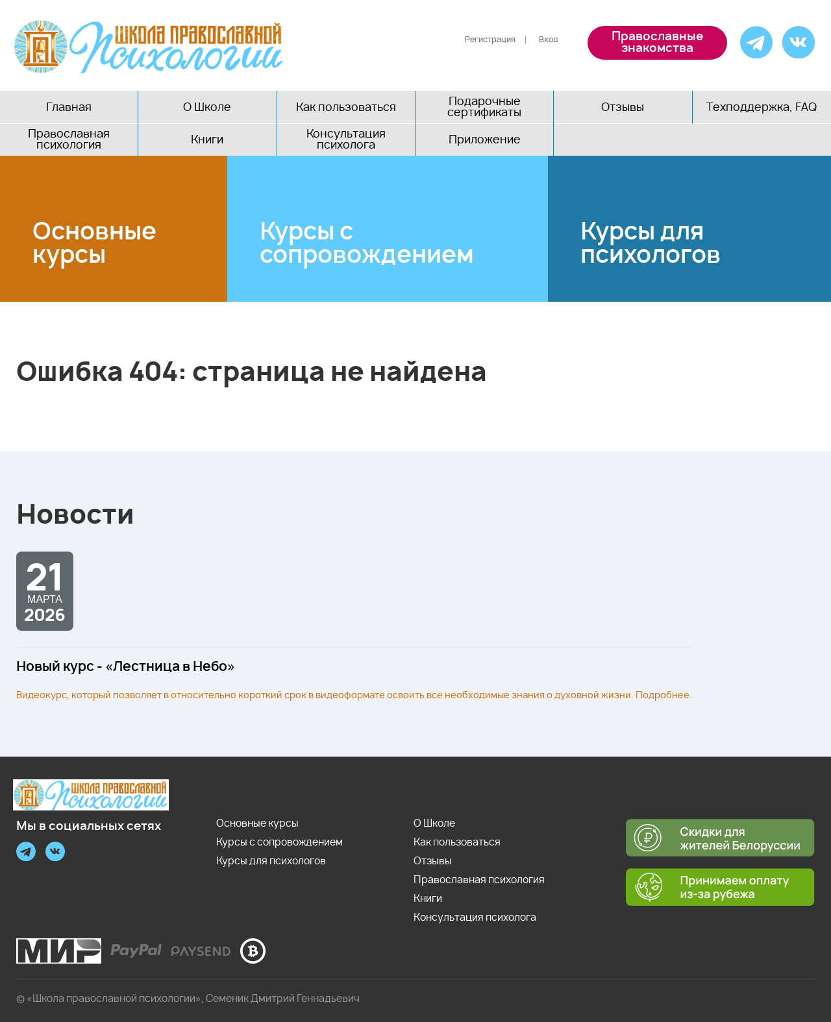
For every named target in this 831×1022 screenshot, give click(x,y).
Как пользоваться (346, 107)
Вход (548, 39)
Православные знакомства (657, 43)
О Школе (207, 107)
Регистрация (490, 39)
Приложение (485, 139)
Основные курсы (94, 244)
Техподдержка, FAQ (761, 107)
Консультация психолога (346, 139)
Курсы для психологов (650, 244)
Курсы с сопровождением (367, 244)
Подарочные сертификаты (484, 107)
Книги (207, 139)
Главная (69, 107)
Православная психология (69, 139)
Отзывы (622, 107)
